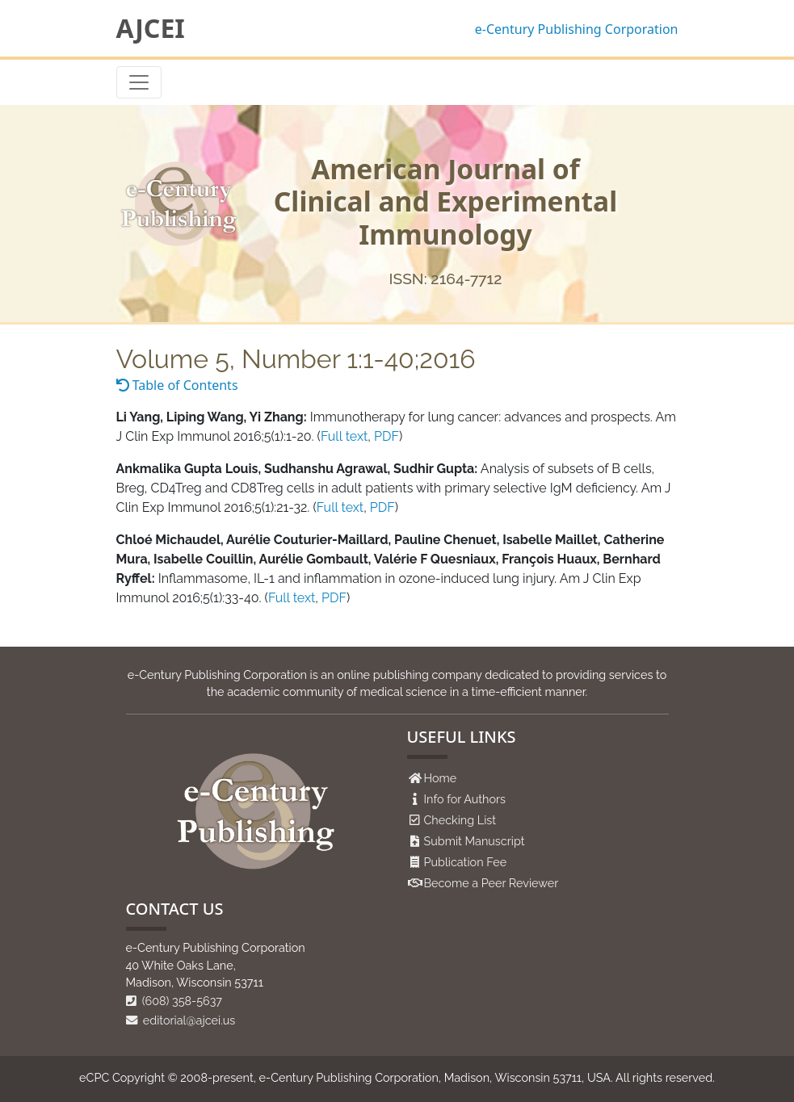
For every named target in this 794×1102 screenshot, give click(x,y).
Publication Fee (465, 862)
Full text (344, 436)
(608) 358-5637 (174, 1001)
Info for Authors (465, 799)
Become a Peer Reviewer (491, 883)
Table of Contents (177, 385)
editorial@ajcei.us (181, 1020)
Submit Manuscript (474, 841)
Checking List (460, 820)
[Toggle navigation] (139, 82)
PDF (386, 436)
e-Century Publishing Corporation (576, 29)
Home (440, 778)
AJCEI (150, 28)
